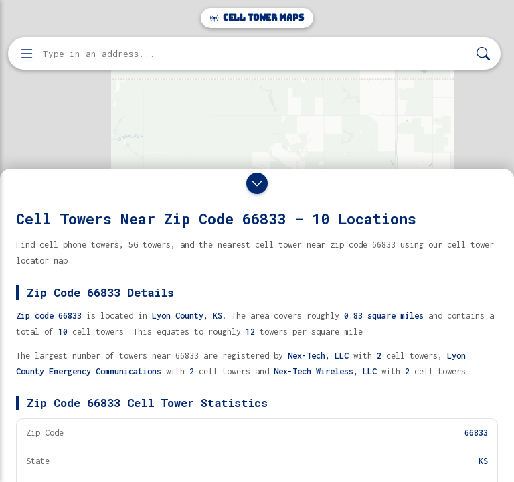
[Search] (483, 54)
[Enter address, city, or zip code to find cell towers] (255, 54)
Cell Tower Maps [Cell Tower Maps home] (257, 17)
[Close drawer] (257, 183)
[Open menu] (27, 53)
